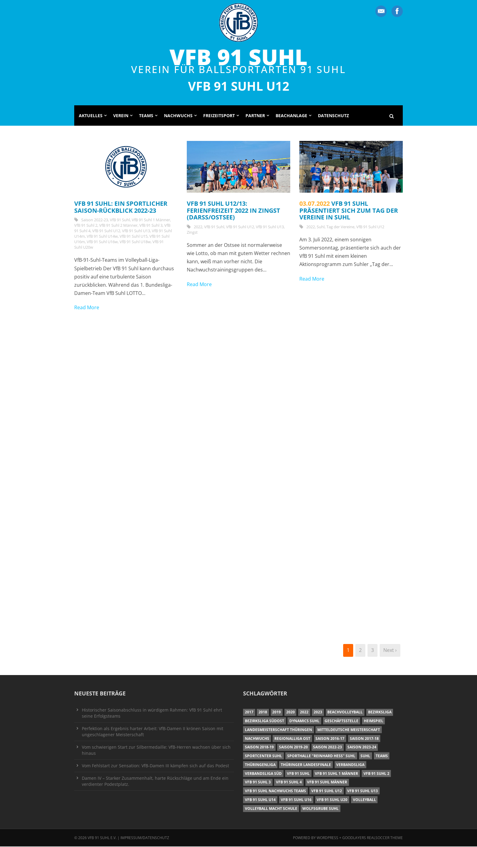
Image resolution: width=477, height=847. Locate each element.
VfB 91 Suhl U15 (134, 237)
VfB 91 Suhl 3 (150, 226)
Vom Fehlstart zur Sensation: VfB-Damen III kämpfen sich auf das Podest (155, 766)
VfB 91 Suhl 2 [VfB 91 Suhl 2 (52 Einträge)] (376, 774)
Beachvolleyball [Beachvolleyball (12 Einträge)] (345, 712)
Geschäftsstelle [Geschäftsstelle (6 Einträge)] (341, 721)
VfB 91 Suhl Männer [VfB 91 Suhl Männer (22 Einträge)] (327, 782)
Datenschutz (333, 116)
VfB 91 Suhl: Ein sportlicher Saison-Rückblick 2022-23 (120, 207)
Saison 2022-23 (94, 220)
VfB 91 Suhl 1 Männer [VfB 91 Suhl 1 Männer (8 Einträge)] (336, 774)
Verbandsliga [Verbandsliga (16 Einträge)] (350, 765)
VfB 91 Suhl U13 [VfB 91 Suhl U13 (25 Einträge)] (362, 791)
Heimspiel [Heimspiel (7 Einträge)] (373, 721)
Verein (120, 116)
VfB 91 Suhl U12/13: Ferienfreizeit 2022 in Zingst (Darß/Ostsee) (233, 211)
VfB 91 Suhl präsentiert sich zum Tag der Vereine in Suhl (348, 211)
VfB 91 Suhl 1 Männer (151, 220)
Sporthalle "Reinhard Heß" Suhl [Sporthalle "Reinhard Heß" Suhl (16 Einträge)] (321, 756)
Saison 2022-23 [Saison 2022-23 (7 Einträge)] (327, 747)
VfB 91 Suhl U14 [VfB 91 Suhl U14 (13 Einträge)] (260, 800)
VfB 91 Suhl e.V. (102, 838)
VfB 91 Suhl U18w (135, 242)
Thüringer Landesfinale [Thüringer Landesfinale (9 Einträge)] (306, 765)
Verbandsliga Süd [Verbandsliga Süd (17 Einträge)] (263, 774)
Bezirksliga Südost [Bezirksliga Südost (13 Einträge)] (264, 721)
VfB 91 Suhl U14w (102, 237)
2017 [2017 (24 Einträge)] (249, 712)
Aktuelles (91, 116)
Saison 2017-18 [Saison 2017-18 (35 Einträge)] (364, 739)
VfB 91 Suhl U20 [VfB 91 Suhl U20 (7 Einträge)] (332, 800)
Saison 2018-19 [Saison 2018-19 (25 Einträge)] (259, 747)
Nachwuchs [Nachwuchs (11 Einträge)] (257, 739)
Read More (86, 308)
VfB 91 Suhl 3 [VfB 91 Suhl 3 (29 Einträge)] (258, 782)
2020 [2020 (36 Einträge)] (290, 712)
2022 (198, 227)
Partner (255, 116)
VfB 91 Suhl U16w (102, 242)
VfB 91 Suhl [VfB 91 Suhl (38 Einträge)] (298, 774)
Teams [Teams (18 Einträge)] (382, 756)
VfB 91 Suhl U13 (136, 231)
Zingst (192, 233)
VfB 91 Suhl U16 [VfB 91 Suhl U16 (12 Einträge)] (296, 800)
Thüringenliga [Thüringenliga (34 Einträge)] (260, 765)
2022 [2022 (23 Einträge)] (304, 712)
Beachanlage (291, 116)
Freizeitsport (219, 116)
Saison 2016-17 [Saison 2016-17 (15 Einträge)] (329, 739)
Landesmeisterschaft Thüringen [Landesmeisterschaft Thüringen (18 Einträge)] (278, 730)
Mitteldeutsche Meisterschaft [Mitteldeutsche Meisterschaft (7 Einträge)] (348, 730)
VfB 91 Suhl (238, 57)
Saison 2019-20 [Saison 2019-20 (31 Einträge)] (293, 747)
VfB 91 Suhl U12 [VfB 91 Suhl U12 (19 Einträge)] (326, 791)
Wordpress (328, 838)
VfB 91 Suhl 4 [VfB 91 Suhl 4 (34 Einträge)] (289, 782)
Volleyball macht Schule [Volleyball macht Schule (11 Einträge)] (271, 809)
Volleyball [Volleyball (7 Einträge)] (364, 800)
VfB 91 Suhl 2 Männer (118, 226)
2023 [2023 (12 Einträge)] (318, 712)
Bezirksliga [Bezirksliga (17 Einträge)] (380, 712)
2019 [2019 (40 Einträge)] (276, 712)
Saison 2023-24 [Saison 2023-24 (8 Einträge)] (361, 747)
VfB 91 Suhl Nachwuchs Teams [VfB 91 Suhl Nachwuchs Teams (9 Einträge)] (275, 791)
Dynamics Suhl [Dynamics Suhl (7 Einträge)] (304, 721)
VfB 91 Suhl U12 (106, 231)
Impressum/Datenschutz (144, 838)
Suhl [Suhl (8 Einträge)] (365, 756)
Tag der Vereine (340, 227)
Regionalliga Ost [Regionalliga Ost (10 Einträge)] (292, 739)
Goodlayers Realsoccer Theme (372, 838)
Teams (146, 116)
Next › (390, 650)
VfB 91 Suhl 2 (85, 226)
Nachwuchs (178, 116)
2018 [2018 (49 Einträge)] (263, 712)
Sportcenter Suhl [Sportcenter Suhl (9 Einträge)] (263, 756)
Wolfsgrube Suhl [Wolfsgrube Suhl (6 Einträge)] (320, 809)
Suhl (321, 227)
